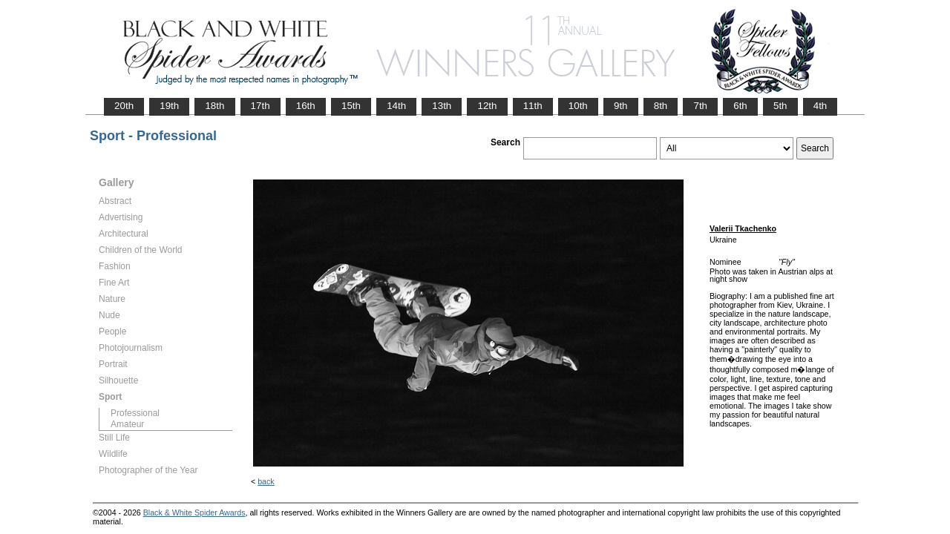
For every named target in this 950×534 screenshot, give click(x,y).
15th (351, 105)
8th (661, 105)
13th (441, 105)
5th (780, 105)
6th (740, 105)
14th (396, 105)
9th (621, 105)
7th (700, 105)
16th (306, 105)
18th (214, 105)
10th (578, 105)
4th (820, 105)
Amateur (127, 424)
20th (124, 105)
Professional (135, 413)
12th (487, 105)
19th (169, 105)
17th (260, 105)
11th (533, 105)
